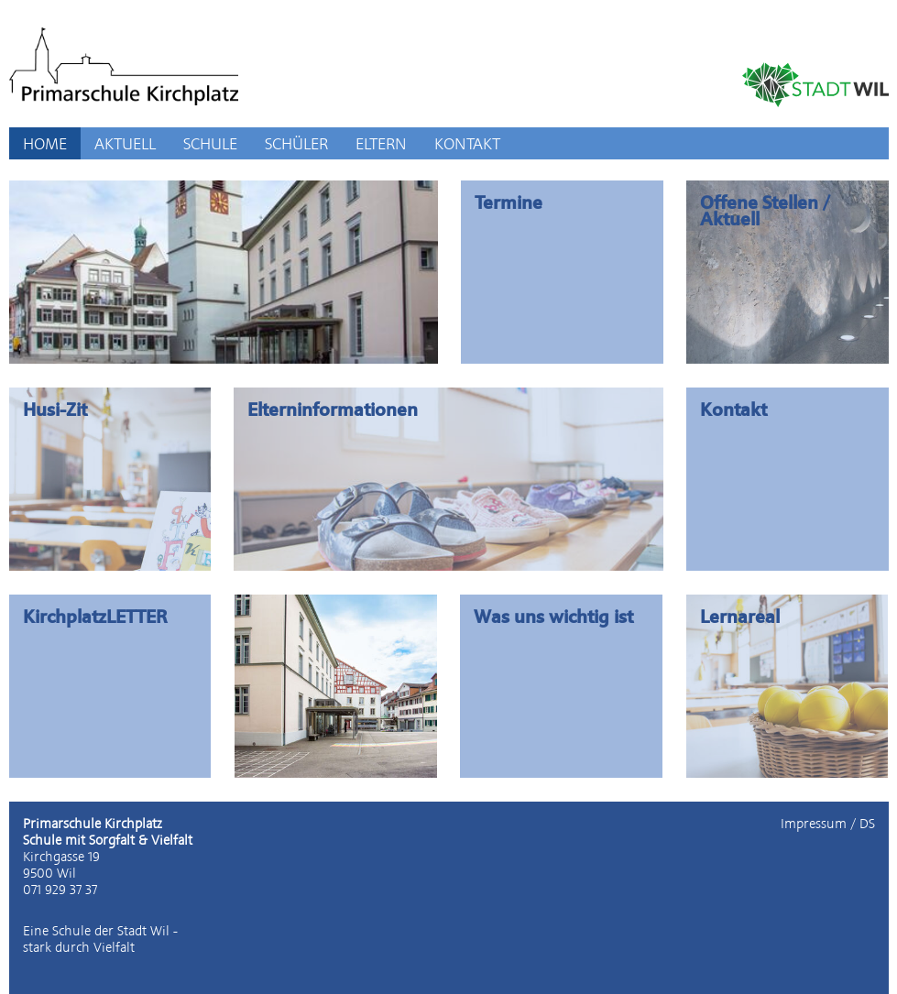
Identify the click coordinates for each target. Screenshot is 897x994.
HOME (45, 143)
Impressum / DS (828, 823)
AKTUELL (125, 143)
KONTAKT (467, 143)
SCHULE (210, 143)
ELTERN (381, 143)
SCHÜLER (296, 143)
